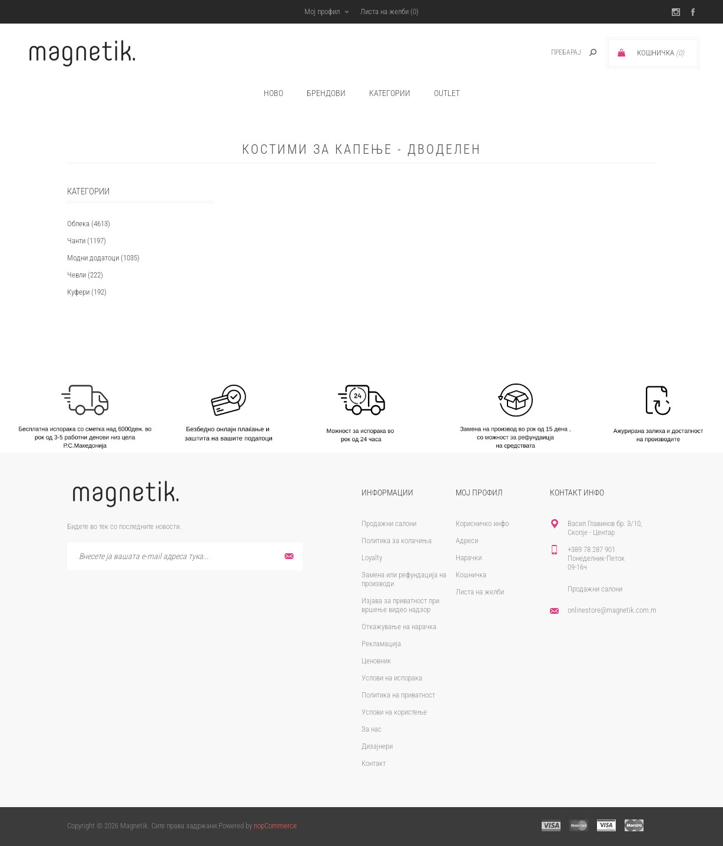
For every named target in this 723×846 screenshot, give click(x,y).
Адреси (467, 540)
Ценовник (376, 660)
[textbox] (553, 53)
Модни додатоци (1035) (103, 257)
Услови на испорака (392, 677)
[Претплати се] (185, 556)
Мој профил (322, 11)
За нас (372, 729)
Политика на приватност (398, 694)
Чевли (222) (85, 274)
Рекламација (381, 643)
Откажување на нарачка (399, 626)
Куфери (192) (87, 291)
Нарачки (469, 557)
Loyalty (372, 557)
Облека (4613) (88, 223)
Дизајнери (377, 746)
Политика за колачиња (397, 540)
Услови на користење (394, 712)
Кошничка (471, 574)
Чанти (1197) (86, 240)
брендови (326, 93)
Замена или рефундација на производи (404, 579)
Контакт (374, 763)
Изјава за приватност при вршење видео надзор (400, 605)
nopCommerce (275, 825)
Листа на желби (480, 591)
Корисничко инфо (482, 523)
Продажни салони (389, 523)
